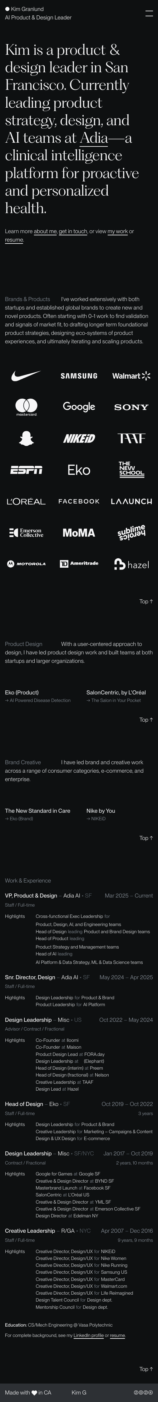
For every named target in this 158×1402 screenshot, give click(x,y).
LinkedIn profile (89, 1335)
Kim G (79, 1392)
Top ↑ (146, 601)
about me (45, 231)
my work (118, 231)
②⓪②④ (143, 1392)
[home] (38, 13)
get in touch (73, 231)
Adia (94, 137)
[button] (149, 13)
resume (14, 240)
